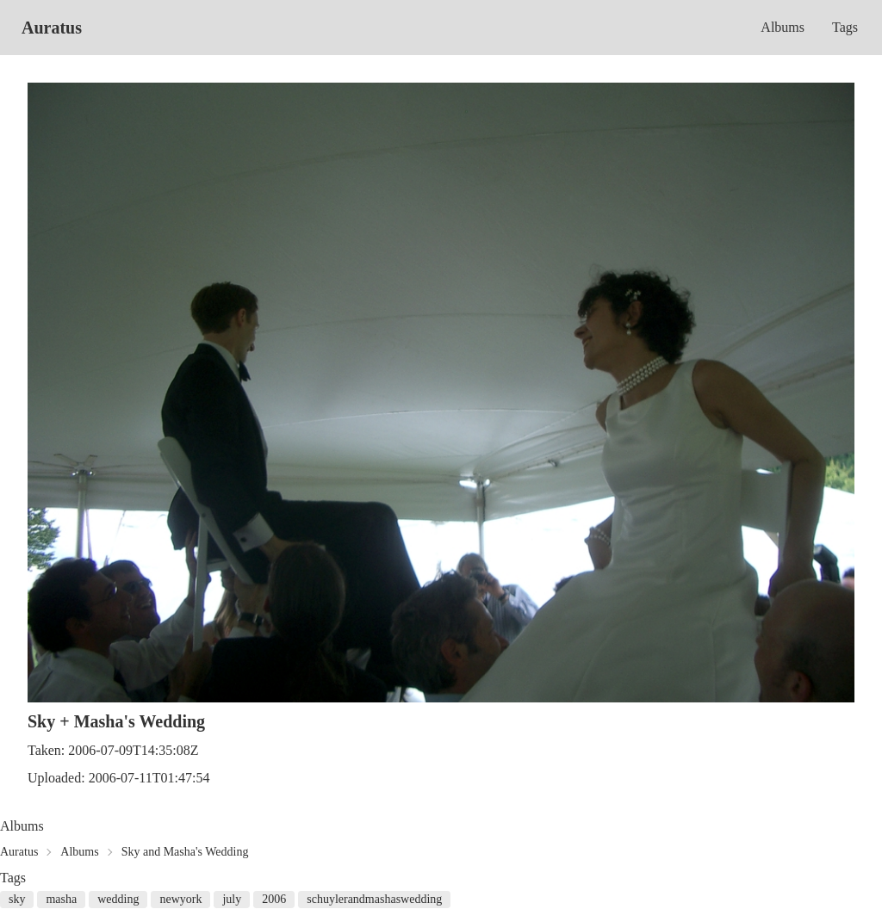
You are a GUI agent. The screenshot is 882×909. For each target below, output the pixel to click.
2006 (274, 899)
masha (61, 899)
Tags (845, 27)
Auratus (52, 27)
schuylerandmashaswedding (374, 899)
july (231, 899)
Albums (782, 27)
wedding (118, 899)
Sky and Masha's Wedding (185, 851)
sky (17, 899)
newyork (180, 899)
